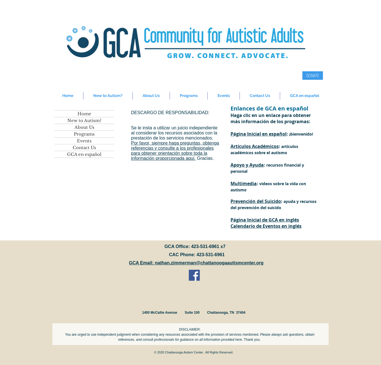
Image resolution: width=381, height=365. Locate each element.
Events (84, 140)
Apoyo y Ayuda (247, 165)
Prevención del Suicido (256, 201)
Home (84, 113)
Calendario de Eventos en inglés (266, 226)
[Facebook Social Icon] (194, 275)
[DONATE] (312, 75)
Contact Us (84, 147)
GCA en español (84, 154)
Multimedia (244, 183)
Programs (84, 134)
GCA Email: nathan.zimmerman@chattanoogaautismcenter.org (196, 262)
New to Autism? (84, 120)
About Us (84, 127)
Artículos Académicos (255, 146)
